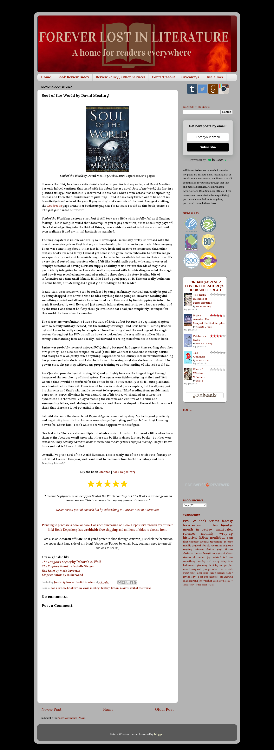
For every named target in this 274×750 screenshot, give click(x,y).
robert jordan (195, 585)
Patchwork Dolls (199, 338)
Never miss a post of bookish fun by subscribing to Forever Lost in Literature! (107, 510)
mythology (189, 577)
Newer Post (51, 709)
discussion (199, 557)
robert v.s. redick (222, 569)
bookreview (74, 588)
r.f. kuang (213, 561)
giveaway (202, 565)
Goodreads (55, 206)
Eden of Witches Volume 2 (199, 373)
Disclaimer (214, 77)
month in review (198, 529)
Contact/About (163, 77)
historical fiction (195, 537)
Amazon (105, 472)
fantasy (105, 588)
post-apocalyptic (207, 577)
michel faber (225, 573)
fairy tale (227, 561)
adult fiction (225, 550)
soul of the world (140, 588)
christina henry (192, 554)
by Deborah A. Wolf (71, 562)
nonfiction (217, 537)
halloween (189, 565)
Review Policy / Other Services (120, 77)
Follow (187, 411)
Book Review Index (73, 77)
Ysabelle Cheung (204, 343)
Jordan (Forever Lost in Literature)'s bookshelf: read (204, 286)
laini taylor (215, 565)
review (124, 588)
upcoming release (221, 542)
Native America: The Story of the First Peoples (208, 320)
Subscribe (208, 147)
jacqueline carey (206, 573)
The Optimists (199, 355)
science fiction (204, 550)
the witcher (205, 581)
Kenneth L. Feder (204, 327)
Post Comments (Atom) (71, 718)
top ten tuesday (218, 525)
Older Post (164, 709)
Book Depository (123, 472)
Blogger (159, 734)
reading (187, 550)
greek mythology (221, 581)
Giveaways (190, 77)
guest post (189, 573)
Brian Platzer (202, 360)
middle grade (191, 546)
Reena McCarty (203, 306)
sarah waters (208, 585)
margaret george (201, 569)
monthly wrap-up (217, 534)
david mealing (91, 588)
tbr (201, 546)
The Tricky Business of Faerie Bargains (202, 299)
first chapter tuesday (196, 542)
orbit (230, 538)
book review (58, 588)
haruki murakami (214, 554)
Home (46, 77)
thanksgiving (190, 581)
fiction (115, 588)
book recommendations (218, 546)
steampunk (226, 577)
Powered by (208, 159)
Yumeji (199, 380)
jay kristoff (214, 557)
